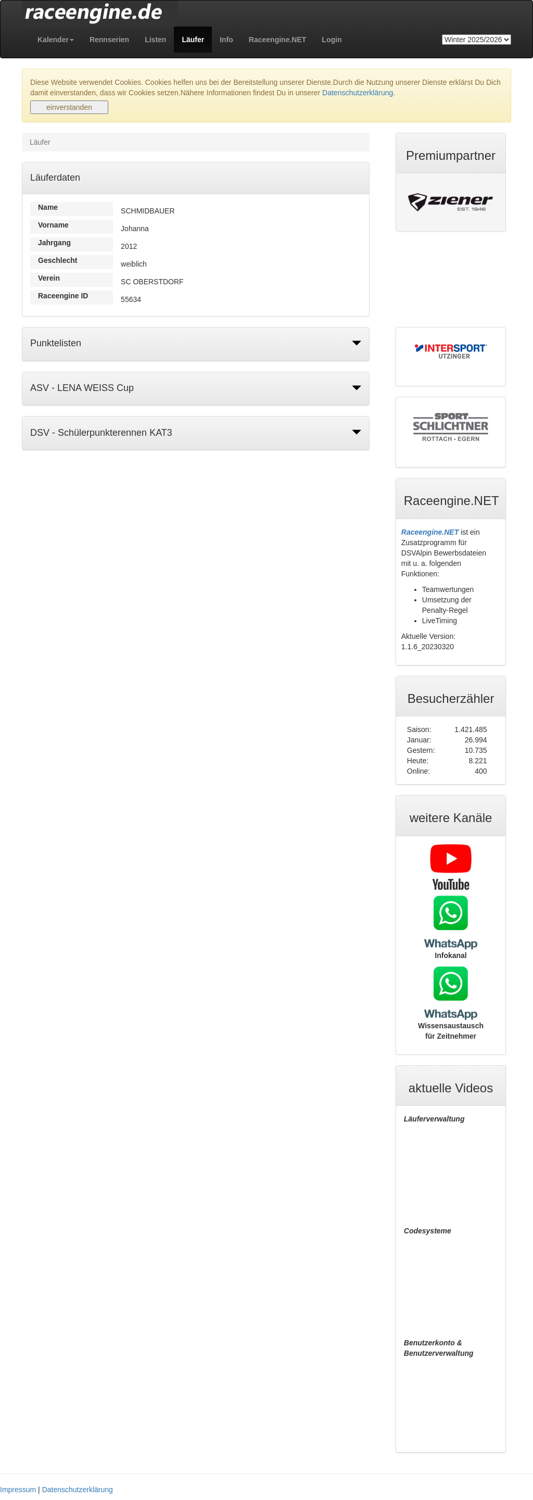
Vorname (53, 225)
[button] (56, 40)
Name (48, 207)
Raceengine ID (63, 296)
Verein (49, 278)
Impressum (18, 1489)
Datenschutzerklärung (357, 93)
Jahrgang (54, 242)
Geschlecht (57, 260)
